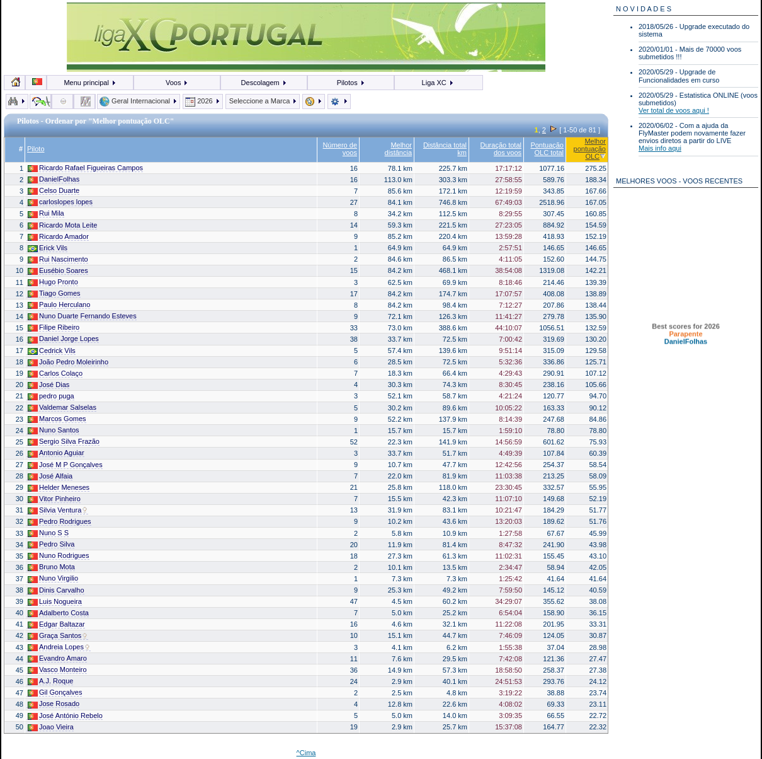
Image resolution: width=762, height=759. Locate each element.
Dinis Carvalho (56, 590)
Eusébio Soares (58, 271)
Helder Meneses (58, 488)
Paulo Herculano (59, 305)
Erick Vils (47, 248)
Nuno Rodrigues (58, 556)
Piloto (36, 149)
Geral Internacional (139, 101)
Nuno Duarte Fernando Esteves (82, 316)
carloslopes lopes (60, 202)
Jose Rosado (53, 704)
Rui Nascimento (58, 259)
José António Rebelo (65, 716)
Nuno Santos (53, 430)
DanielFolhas (53, 179)
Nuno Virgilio (53, 578)
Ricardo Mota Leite (62, 225)
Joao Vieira (51, 727)
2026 (202, 101)
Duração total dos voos (501, 148)
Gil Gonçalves (55, 692)
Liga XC (438, 82)
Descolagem (264, 82)
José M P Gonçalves (65, 465)
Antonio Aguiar (56, 453)
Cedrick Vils (52, 351)
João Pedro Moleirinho (68, 362)
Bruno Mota (51, 567)
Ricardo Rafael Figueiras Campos (85, 168)
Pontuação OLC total (547, 148)
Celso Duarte (53, 191)
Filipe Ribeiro (53, 327)
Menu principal (90, 82)
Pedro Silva (51, 544)
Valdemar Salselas (62, 407)
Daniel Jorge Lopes (63, 339)
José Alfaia (50, 476)
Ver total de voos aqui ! (674, 110)
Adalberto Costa (58, 613)
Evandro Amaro (57, 658)
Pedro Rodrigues (59, 522)
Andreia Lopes (59, 647)
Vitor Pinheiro (54, 499)
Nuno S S (48, 533)
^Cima (306, 752)
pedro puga (51, 396)
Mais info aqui (660, 148)
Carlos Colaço (55, 373)
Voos (177, 82)
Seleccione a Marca (263, 101)
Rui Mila (46, 213)
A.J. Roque (50, 681)
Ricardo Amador (58, 237)
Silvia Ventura (58, 510)
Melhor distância (398, 148)
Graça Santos (58, 636)
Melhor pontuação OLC (590, 148)
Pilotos (351, 82)
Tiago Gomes (54, 293)
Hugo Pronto (53, 282)
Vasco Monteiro (57, 670)
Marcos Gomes (57, 419)
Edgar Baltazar (56, 624)
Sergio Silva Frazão (64, 441)
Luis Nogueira (55, 602)
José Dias (48, 385)
